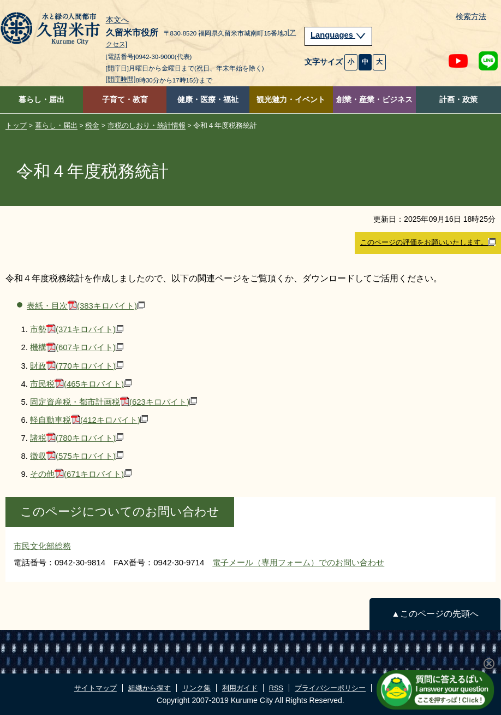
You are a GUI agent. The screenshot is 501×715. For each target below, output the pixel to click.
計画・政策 (458, 100)
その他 (81, 473)
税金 (92, 125)
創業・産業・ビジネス (374, 100)
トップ (16, 125)
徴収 (76, 455)
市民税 (81, 383)
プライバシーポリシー (330, 688)
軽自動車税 (89, 419)
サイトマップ (95, 688)
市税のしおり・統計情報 (147, 125)
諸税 (76, 437)
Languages (338, 35)
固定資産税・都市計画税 (113, 401)
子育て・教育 (125, 100)
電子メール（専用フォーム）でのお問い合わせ (298, 562)
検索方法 (471, 17)
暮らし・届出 (41, 100)
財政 (76, 365)
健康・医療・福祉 (207, 100)
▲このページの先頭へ (434, 613)
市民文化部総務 (42, 546)
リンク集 (196, 688)
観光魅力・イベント (291, 100)
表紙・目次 (86, 305)
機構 (76, 347)
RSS (276, 688)
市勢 (76, 329)
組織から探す (149, 688)
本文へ (117, 20)
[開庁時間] (121, 79)
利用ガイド (240, 688)
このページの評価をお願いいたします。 (428, 242)
